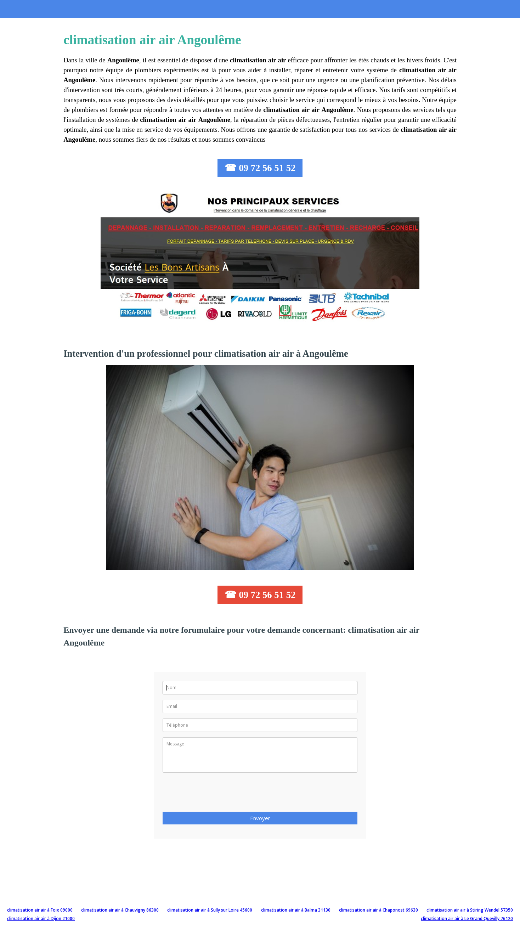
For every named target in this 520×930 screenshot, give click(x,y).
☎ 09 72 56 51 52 (260, 168)
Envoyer (260, 818)
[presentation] (216, 794)
